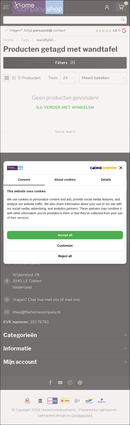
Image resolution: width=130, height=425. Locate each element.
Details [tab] (106, 179)
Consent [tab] (24, 179)
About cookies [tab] (65, 179)
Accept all (65, 235)
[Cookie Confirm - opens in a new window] (103, 168)
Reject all (65, 256)
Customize (65, 245)
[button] (121, 168)
